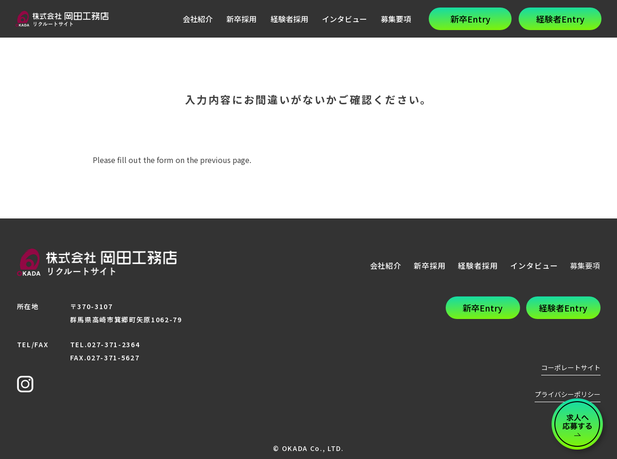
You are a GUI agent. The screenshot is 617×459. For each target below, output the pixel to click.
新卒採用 (241, 18)
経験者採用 (289, 18)
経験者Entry (560, 19)
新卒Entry (470, 19)
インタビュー (344, 18)
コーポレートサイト (571, 367)
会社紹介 (198, 18)
